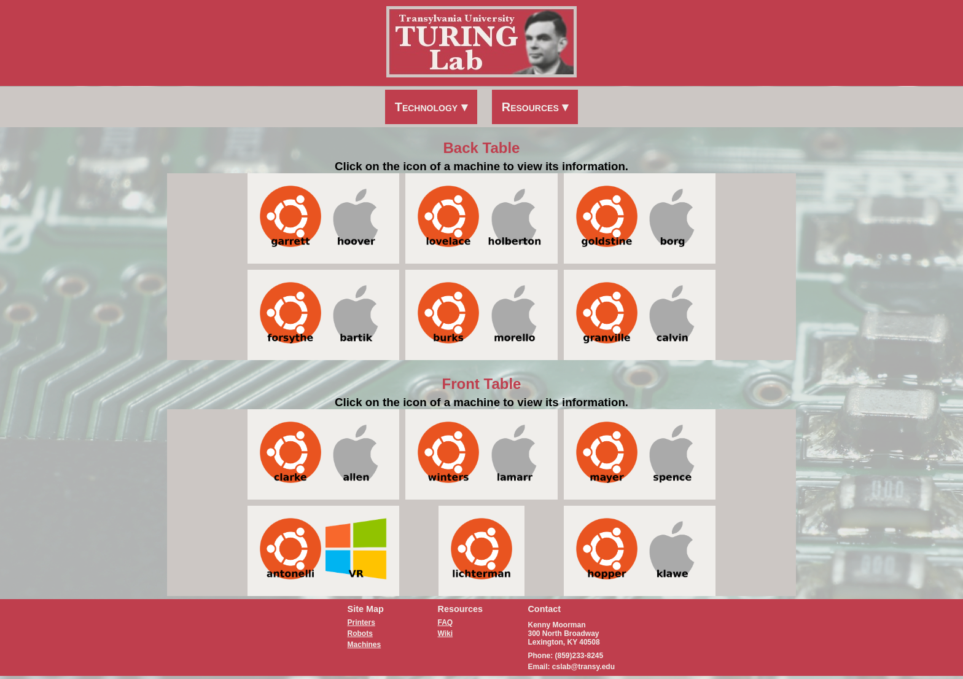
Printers (361, 622)
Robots (360, 633)
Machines (364, 644)
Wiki (445, 633)
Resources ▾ (535, 107)
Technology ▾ (431, 107)
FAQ (445, 622)
